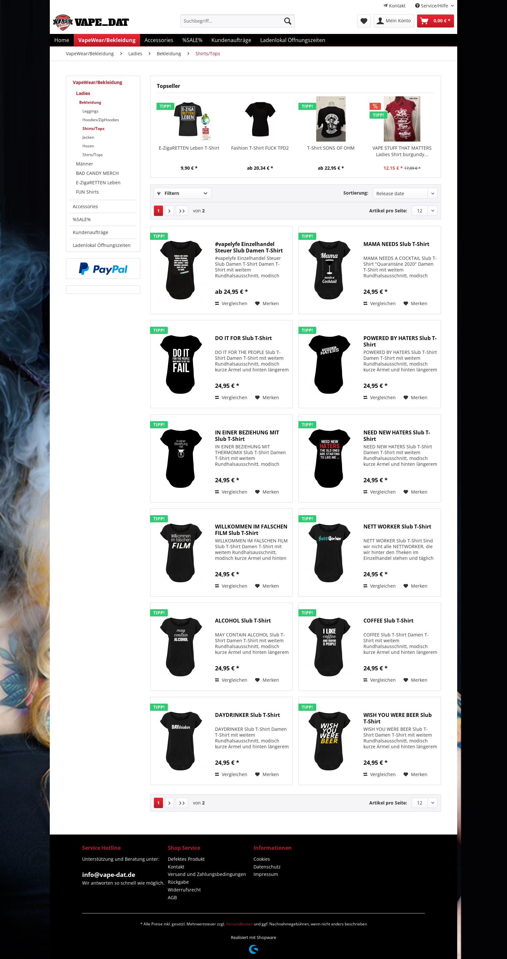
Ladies (83, 93)
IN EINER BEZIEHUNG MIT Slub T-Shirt (247, 435)
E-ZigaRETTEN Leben (98, 182)
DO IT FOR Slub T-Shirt (243, 338)
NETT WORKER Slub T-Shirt (397, 526)
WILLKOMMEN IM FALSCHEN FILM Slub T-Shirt (251, 529)
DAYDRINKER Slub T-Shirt (247, 715)
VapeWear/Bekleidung (97, 82)
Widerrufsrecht (184, 890)
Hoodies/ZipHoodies (100, 120)
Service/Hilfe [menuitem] (432, 6)
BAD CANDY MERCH (97, 173)
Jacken (88, 137)
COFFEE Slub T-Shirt (388, 620)
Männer (84, 164)
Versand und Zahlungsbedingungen (207, 874)
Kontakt (394, 6)
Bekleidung (90, 102)
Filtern (168, 193)
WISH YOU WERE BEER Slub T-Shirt (397, 718)
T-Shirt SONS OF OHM (331, 148)
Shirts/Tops (93, 128)
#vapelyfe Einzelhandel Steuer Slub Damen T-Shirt (249, 247)
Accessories (85, 206)
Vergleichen (231, 303)
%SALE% (82, 219)
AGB (172, 897)
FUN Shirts (87, 192)
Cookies (261, 859)
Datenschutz (267, 867)
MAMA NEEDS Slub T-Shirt (396, 244)
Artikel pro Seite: (388, 211)
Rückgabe (178, 882)
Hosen (88, 146)
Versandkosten (239, 924)
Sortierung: (355, 193)
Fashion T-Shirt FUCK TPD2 (260, 148)
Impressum (265, 874)
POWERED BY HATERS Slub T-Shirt (400, 341)
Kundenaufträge (90, 232)
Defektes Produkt (186, 859)
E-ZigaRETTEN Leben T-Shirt (189, 148)
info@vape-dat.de (108, 874)
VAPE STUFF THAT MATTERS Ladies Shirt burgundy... (402, 151)
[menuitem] (394, 6)
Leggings (90, 111)
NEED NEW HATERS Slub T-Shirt (396, 435)
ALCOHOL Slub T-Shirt (243, 620)
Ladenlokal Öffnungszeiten (102, 245)
